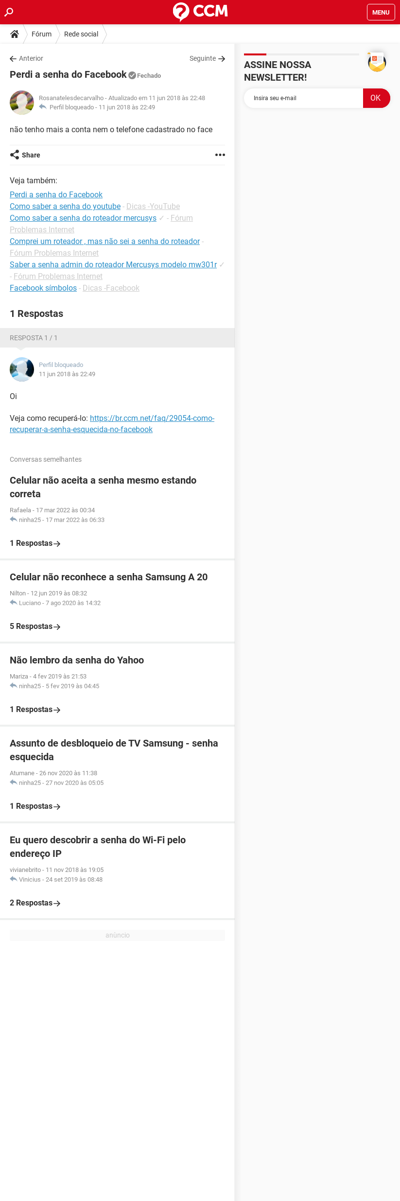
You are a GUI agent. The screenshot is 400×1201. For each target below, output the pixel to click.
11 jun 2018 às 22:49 (127, 107)
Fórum (42, 34)
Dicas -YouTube (153, 206)
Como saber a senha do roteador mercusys (83, 218)
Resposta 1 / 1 (34, 338)
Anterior (31, 58)
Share (31, 155)
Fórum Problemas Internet (54, 253)
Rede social (81, 34)
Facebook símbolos (43, 288)
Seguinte (203, 58)
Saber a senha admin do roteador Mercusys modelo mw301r (113, 264)
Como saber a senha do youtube (65, 206)
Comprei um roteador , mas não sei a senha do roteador (105, 241)
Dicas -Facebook (111, 288)
